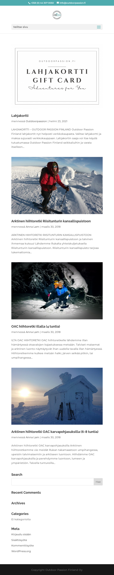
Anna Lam (32, 226)
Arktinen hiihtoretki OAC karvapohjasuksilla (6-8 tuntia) (54, 432)
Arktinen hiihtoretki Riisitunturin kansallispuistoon (51, 221)
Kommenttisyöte (22, 545)
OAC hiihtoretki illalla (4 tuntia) (35, 326)
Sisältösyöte (19, 540)
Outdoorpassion (36, 121)
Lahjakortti (20, 116)
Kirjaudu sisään (21, 534)
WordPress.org (21, 551)
